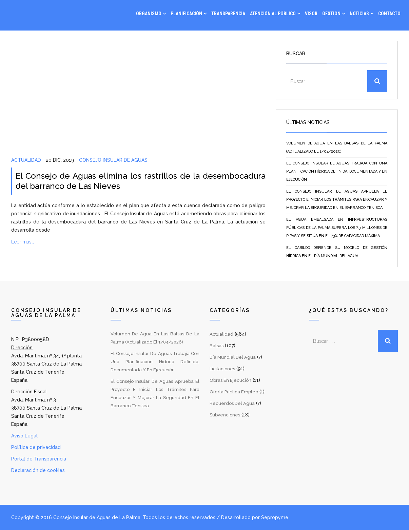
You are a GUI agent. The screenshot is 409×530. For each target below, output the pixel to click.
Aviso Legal (24, 435)
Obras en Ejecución (230, 380)
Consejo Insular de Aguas (113, 160)
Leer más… (22, 241)
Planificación (186, 13)
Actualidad (26, 160)
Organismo (148, 13)
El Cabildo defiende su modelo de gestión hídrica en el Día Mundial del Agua (336, 252)
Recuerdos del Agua (232, 403)
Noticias (359, 13)
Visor (311, 13)
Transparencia (228, 13)
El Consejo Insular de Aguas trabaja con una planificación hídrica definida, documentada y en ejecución (336, 171)
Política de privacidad (36, 447)
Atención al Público (273, 13)
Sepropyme (274, 517)
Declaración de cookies (38, 470)
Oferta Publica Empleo (234, 391)
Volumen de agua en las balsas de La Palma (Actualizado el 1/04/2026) (336, 147)
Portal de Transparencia (38, 459)
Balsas (216, 345)
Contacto (389, 13)
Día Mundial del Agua (233, 357)
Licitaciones (222, 368)
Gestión (331, 13)
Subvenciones (225, 414)
